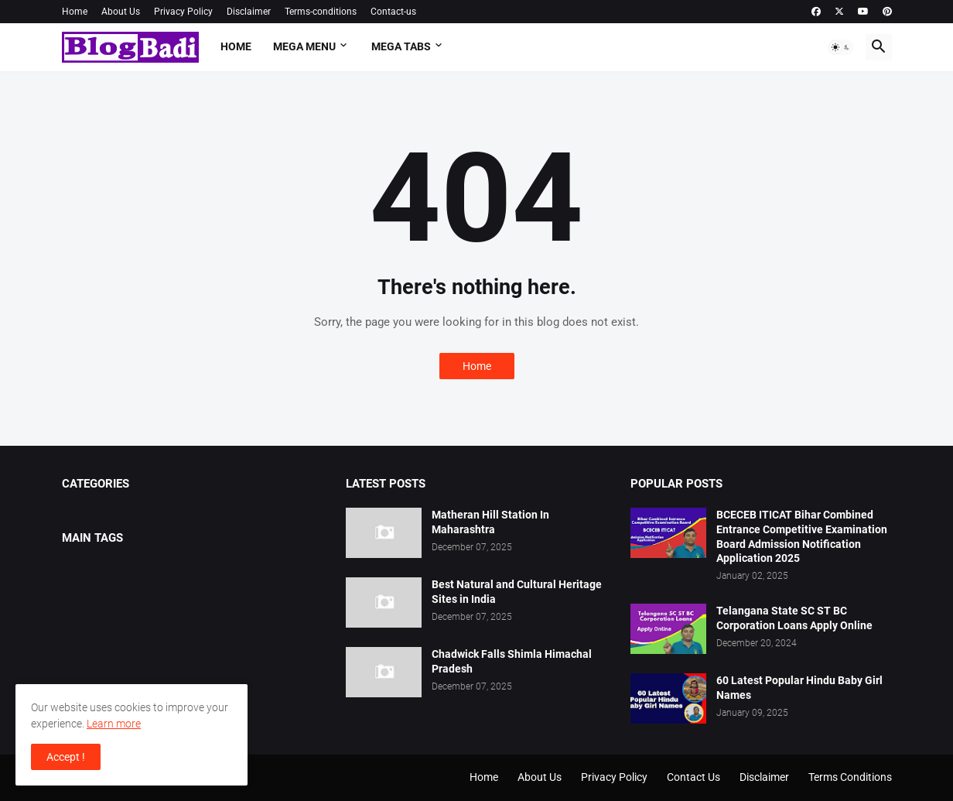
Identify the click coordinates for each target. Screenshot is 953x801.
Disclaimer (249, 11)
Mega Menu (304, 46)
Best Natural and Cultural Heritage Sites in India (517, 591)
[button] (841, 47)
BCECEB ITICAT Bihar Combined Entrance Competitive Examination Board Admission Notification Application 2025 (801, 536)
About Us (120, 11)
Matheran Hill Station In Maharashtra (490, 522)
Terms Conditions (850, 777)
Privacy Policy (183, 11)
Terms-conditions (321, 11)
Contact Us (693, 777)
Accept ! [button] (65, 757)
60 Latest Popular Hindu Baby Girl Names (799, 687)
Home (74, 11)
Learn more (114, 723)
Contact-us (393, 11)
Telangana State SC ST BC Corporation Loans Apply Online (794, 618)
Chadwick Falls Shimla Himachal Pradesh (512, 661)
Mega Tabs (401, 46)
